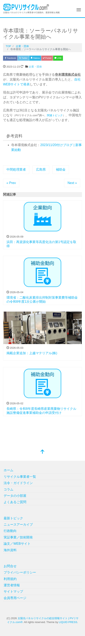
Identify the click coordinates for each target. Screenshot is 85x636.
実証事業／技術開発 (18, 537)
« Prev (11, 183)
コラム (8, 489)
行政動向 (10, 531)
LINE (58, 58)
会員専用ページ (15, 598)
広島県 (41, 169)
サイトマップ (13, 591)
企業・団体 (35, 66)
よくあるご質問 (15, 502)
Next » (72, 183)
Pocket (47, 58)
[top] (42, 452)
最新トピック (13, 518)
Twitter (23, 58)
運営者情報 (12, 585)
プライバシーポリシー (20, 572)
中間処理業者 (16, 169)
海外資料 (10, 550)
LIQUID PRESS (68, 622)
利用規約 (10, 579)
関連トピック (55, 115)
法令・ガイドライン (18, 483)
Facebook (10, 58)
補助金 (61, 169)
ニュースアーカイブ (18, 524)
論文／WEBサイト (17, 543)
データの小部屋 (15, 495)
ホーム (8, 470)
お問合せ (10, 566)
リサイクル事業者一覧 (20, 476)
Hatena (35, 58)
